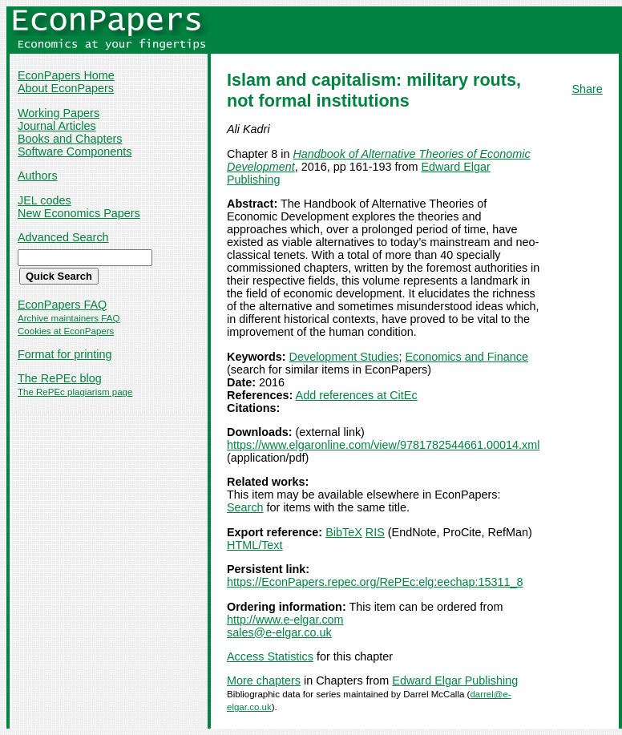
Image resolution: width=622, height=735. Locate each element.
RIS (375, 532)
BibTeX (343, 532)
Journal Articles (57, 125)
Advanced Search (63, 237)
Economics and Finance (466, 356)
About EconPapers (66, 88)
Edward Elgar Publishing (455, 680)
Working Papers (58, 113)
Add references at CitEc (357, 395)
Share (587, 89)
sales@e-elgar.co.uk (279, 632)
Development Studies (344, 356)
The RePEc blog (60, 378)
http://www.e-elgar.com (285, 619)
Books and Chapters (70, 138)
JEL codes (44, 200)
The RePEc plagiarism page (75, 392)
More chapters (264, 680)
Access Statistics (270, 656)
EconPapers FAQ (62, 304)
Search (245, 507)
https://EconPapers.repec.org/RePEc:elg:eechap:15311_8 (375, 581)
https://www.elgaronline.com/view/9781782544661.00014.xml (383, 444)
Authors (38, 175)
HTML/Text (255, 545)
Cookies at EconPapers (66, 331)
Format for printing (65, 354)
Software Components (74, 151)
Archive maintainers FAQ (68, 318)
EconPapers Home (66, 75)
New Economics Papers (79, 213)
